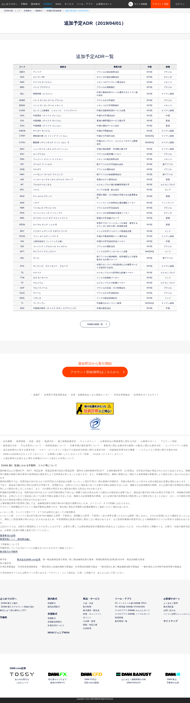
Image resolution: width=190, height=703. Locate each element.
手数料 (24, 4)
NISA (58, 4)
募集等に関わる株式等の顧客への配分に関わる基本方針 (132, 445)
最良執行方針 (10, 445)
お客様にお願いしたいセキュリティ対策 (68, 454)
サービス (69, 4)
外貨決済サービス (56, 625)
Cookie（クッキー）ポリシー (108, 454)
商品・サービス (91, 598)
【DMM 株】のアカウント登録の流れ (17, 607)
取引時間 (87, 607)
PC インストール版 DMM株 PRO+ (131, 603)
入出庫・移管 (89, 621)
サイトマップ (170, 621)
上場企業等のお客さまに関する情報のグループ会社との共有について (38, 458)
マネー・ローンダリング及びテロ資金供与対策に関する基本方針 (72, 450)
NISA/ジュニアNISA (58, 632)
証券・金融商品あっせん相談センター (90, 394)
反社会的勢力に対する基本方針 (19, 450)
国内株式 (35, 4)
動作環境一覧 (121, 621)
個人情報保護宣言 (67, 441)
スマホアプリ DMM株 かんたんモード (132, 610)
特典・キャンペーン (92, 614)
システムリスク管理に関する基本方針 (158, 450)
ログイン (180, 4)
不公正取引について (31, 445)
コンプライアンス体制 (176, 445)
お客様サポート (104, 4)
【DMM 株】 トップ (11, 11)
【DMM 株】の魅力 (9, 603)
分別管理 (87, 628)
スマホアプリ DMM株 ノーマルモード (132, 614)
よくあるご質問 (170, 603)
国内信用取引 (54, 607)
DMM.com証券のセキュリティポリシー (23, 454)
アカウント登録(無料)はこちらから (95, 372)
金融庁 (36, 394)
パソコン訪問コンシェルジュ (176, 614)
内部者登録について (55, 445)
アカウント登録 (160, 4)
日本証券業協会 (122, 394)
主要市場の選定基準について (85, 445)
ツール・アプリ (85, 4)
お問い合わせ (169, 610)
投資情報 (119, 617)
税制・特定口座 (90, 625)
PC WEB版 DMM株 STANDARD (130, 607)
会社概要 (7, 441)
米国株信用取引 (55, 622)
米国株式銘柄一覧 (95, 324)
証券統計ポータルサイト (146, 394)
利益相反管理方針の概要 (122, 450)
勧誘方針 (49, 441)
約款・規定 (35, 441)
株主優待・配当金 (91, 610)
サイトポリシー (88, 441)
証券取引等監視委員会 (55, 394)
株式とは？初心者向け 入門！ (13, 610)
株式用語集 (168, 607)
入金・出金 (88, 603)
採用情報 (20, 441)
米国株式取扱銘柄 (53, 11)
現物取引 (39, 11)
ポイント (87, 617)
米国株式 (47, 4)
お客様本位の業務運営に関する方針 (118, 441)
